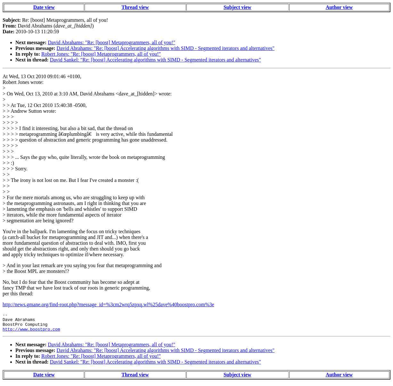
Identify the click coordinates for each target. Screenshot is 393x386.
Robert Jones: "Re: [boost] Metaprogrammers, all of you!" (101, 54)
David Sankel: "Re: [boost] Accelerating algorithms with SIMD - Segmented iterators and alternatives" (155, 59)
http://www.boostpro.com (31, 333)
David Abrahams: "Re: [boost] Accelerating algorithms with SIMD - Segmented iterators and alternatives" (165, 48)
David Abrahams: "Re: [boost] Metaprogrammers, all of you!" (111, 42)
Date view (44, 7)
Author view (339, 7)
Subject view (237, 7)
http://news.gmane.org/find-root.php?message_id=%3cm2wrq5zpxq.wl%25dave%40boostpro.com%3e (108, 304)
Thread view (135, 7)
